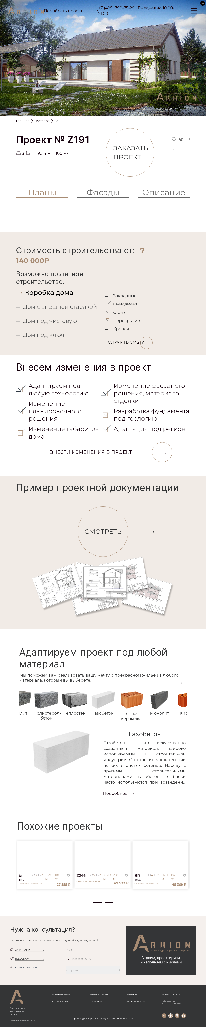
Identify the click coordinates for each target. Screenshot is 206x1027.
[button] (18, 904)
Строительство (60, 1001)
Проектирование (61, 994)
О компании (95, 1001)
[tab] (59, 292)
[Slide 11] (144, 111)
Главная (23, 121)
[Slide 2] (50, 111)
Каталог (42, 121)
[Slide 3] (61, 111)
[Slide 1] (40, 111)
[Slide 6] (92, 111)
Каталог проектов (98, 994)
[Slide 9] (124, 111)
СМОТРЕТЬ (106, 532)
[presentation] (166, 683)
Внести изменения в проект (108, 452)
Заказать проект (133, 152)
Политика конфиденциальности (22, 1020)
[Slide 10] (134, 111)
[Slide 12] (155, 111)
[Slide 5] (82, 111)
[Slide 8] (113, 111)
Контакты (132, 994)
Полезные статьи (136, 1001)
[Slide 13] (165, 111)
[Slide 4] (71, 111)
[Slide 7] (103, 111)
